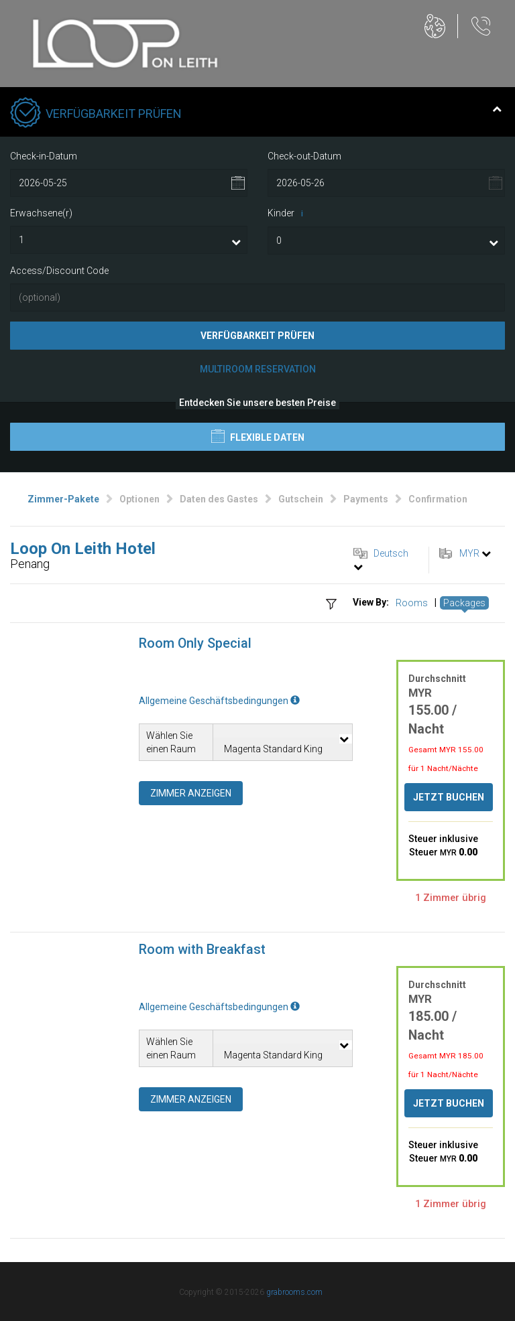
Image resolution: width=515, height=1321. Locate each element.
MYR (469, 553)
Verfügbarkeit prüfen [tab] (256, 114)
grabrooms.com (294, 1292)
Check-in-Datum (43, 156)
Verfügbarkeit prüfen (257, 335)
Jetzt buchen (448, 797)
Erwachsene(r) (41, 213)
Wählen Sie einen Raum (171, 742)
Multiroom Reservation (258, 369)
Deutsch (391, 553)
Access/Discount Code (59, 270)
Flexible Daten (257, 436)
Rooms (412, 603)
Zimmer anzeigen (190, 793)
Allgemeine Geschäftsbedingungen (219, 700)
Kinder (288, 214)
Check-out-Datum (304, 156)
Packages (464, 603)
